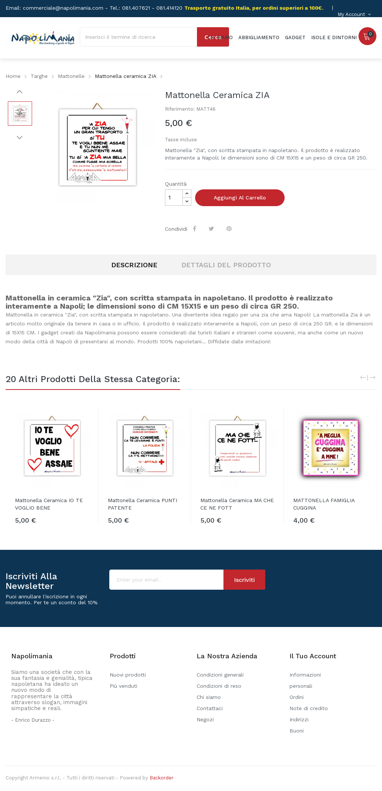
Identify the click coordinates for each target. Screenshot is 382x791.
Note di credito (308, 708)
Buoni (296, 731)
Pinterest (230, 228)
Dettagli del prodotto (226, 265)
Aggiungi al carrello (240, 198)
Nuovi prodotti (128, 675)
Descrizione (134, 265)
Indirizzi (299, 719)
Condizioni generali (220, 675)
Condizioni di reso (219, 686)
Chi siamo (209, 697)
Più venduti (123, 686)
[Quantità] (174, 197)
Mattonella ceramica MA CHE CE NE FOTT (237, 504)
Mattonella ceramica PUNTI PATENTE (142, 504)
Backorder (161, 778)
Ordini (296, 697)
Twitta (212, 228)
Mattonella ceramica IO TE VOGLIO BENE (49, 504)
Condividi (195, 228)
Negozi (205, 719)
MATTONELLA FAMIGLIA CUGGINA (323, 504)
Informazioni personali (305, 680)
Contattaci (210, 708)
